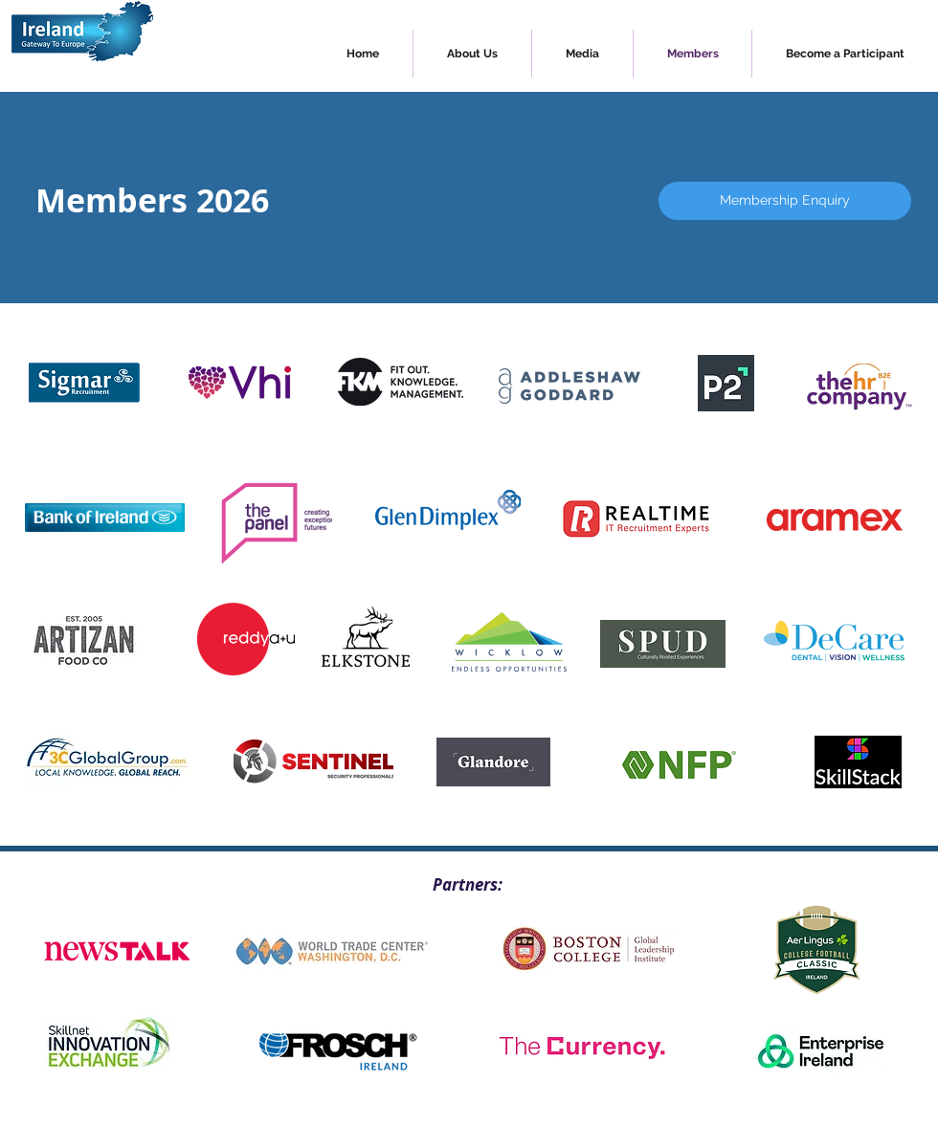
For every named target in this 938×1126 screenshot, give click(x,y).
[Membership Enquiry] (785, 201)
